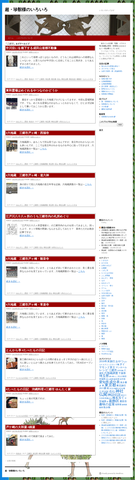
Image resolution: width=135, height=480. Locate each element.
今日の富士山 (106, 293)
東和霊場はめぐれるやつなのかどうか (32, 90)
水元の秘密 (113, 388)
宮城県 (102, 379)
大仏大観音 (122, 376)
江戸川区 (104, 391)
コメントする (88, 79)
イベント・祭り (107, 286)
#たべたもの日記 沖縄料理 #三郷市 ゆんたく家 (38, 389)
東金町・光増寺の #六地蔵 (111, 250)
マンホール (121, 367)
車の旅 (103, 326)
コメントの (107, 351)
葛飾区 (79, 79)
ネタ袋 (103, 107)
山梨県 (111, 379)
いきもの (104, 260)
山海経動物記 (106, 81)
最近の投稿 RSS (108, 227)
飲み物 (107, 407)
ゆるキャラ (105, 283)
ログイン (104, 346)
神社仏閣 (64, 79)
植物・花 (104, 316)
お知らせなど (106, 265)
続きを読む (27, 67)
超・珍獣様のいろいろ (26, 9)
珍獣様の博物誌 (107, 94)
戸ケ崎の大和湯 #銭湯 (20, 427)
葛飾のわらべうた (108, 91)
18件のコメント (57, 247)
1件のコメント (64, 122)
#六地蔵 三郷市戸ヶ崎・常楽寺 (27, 304)
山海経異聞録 (106, 84)
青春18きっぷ (106, 331)
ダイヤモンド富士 (108, 69)
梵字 (103, 313)
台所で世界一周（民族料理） (112, 71)
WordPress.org (106, 354)
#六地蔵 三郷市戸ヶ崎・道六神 (27, 175)
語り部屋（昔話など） (109, 86)
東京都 (53, 79)
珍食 (103, 318)
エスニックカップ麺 (111, 364)
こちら (43, 149)
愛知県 (104, 382)
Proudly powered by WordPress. (113, 473)
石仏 (58, 79)
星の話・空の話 (107, 306)
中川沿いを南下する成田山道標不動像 (31, 48)
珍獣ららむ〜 (34, 52)
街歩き (31, 79)
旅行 (103, 303)
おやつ (120, 361)
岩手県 (122, 379)
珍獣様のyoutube (107, 117)
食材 (101, 407)
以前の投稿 (10, 461)
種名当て (118, 398)
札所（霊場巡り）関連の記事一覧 (114, 415)
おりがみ (104, 263)
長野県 (118, 404)
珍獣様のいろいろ (108, 104)
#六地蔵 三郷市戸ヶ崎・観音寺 (27, 258)
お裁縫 (103, 268)
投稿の (105, 349)
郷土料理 (104, 329)
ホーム (11, 38)
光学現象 (120, 370)
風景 (103, 334)
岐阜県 (117, 379)
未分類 (103, 311)
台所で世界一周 (107, 296)
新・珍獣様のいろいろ (109, 102)
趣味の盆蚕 (105, 109)
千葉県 (122, 373)
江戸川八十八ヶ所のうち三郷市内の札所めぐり (37, 216)
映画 (103, 308)
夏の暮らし (113, 376)
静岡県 (124, 405)
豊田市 (123, 401)
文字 (103, 301)
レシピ (103, 370)
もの (103, 281)
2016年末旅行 (107, 361)
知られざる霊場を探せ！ (110, 66)
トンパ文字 (105, 291)
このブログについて (24, 38)
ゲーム (103, 288)
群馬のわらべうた (108, 89)
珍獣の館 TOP (106, 79)
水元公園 (121, 388)
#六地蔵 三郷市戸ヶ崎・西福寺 (27, 133)
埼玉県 (47, 79)
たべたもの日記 (22, 378)
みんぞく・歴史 (22, 79)
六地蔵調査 (43, 164)
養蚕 (103, 339)
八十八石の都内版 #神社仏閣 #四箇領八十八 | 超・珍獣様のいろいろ (114, 430)
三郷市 (41, 79)
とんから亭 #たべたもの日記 (25, 350)
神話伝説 (72, 79)
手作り (103, 298)
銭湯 (48, 453)
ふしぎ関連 (105, 276)
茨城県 (102, 401)
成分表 (114, 382)
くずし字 (104, 270)
